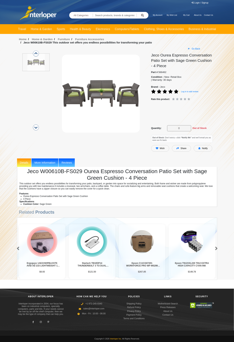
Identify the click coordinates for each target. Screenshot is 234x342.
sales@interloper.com (93, 308)
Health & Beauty (80, 29)
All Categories (81, 15)
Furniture (64, 39)
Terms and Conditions (134, 318)
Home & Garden (41, 29)
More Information (44, 162)
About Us (197, 15)
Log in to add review (189, 91)
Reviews (67, 162)
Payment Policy (134, 315)
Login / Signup (199, 2)
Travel (22, 29)
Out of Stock (199, 128)
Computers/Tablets (127, 29)
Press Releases (168, 307)
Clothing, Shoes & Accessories (164, 29)
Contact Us (208, 15)
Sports (61, 29)
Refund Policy (134, 307)
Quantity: (156, 128)
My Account (157, 15)
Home (23, 39)
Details (24, 162)
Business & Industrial (202, 29)
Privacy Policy (134, 311)
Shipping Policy (133, 303)
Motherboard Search (168, 303)
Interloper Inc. (116, 339)
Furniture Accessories (89, 39)
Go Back (194, 48)
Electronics (103, 29)
